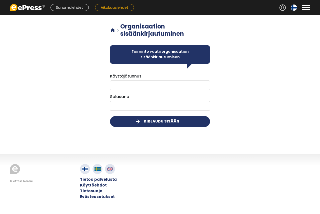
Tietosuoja (91, 191)
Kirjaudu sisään (157, 121)
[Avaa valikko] (306, 8)
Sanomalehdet (69, 7)
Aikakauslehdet (114, 7)
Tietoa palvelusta (98, 179)
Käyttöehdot (93, 185)
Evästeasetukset (97, 196)
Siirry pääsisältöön (2, 2)
